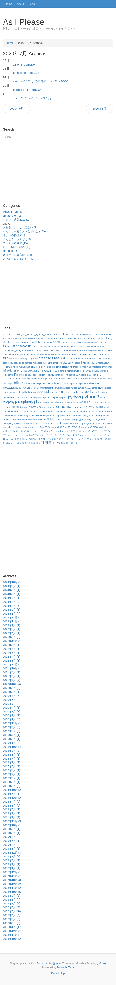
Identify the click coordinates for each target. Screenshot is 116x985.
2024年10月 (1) (12, 582)
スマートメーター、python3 (20, 435)
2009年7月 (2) (11, 836)
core (51, 350)
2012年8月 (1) (11, 809)
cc (104, 342)
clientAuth (89, 346)
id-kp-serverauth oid (45, 367)
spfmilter (61, 415)
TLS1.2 (36, 423)
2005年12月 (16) (13, 930)
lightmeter (59, 375)
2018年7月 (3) (11, 758)
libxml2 (50, 375)
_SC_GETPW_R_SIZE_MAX (35, 334)
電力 (68, 443)
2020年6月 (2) (11, 699)
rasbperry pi (10, 402)
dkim (33, 354)
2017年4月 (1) (11, 770)
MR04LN (24, 387)
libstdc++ (42, 375)
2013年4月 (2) (11, 801)
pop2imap (57, 398)
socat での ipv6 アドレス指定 (32, 98)
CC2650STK (23, 346)
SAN (40, 407)
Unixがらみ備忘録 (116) (17, 254)
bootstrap (24, 342)
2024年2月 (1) (11, 609)
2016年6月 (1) (11, 778)
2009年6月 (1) (11, 840)
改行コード (72, 439)
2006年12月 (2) (12, 883)
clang (80, 346)
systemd (28, 423)
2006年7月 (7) (11, 903)
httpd (15, 367)
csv (66, 350)
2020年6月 (17, 108)
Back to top (58, 973)
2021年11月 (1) (12, 664)
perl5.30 (32, 398)
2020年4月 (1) (11, 707)
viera (109, 423)
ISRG (97, 371)
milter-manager (33, 383)
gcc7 (16, 363)
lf (15, 374)
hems (85, 362)
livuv (89, 375)
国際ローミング (46, 439)
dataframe (98, 350)
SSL (80, 415)
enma (105, 354)
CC (107, 342)
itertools (104, 371)
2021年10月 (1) (12, 668)
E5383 (58, 354)
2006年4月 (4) (11, 915)
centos (35, 346)
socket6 (7, 415)
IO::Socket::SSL (29, 370)
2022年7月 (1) (11, 648)
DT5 (42, 354)
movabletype (91, 383)
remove (107, 402)
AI (77, 334)
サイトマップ (61, 431)
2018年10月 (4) (12, 746)
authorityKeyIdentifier (30, 338)
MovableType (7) (13, 211)
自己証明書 (30, 443)
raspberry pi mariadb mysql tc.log (54, 402)
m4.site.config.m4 (32, 379)
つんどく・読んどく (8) (17, 239)
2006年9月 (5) (11, 895)
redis (87, 402)
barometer (79, 338)
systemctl (18, 423)
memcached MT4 (103, 379)
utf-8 (104, 423)
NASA (88, 388)
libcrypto (20, 375)
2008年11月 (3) (12, 852)
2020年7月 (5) (11, 695)
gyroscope (75, 363)
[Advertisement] (58, 173)
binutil (101, 338)
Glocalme (47, 363)
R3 (103, 398)
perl (88, 392)
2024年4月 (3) (11, 601)
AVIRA (62, 338)
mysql (74, 388)
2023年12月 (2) (12, 617)
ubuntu (58, 423)
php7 (38, 398)
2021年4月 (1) (11, 672)
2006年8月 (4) (11, 899)
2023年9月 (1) (11, 625)
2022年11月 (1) (12, 641)
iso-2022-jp (88, 371)
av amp (54, 338)
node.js (12, 392)
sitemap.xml (65, 411)
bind (95, 338)
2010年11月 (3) (12, 821)
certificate (48, 346)
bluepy (109, 338)
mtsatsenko (48, 388)
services (18, 411)
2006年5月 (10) (12, 911)
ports (64, 398)
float (37, 358)
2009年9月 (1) (11, 833)
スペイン (82, 431)
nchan (94, 388)
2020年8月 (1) (11, 691)
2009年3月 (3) (11, 848)
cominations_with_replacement (18, 350)
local (94, 375)
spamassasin (37, 415)
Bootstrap (42, 963)
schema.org (49, 407)
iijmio (58, 367)
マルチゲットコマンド (95, 435)
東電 (97, 439)
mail (58, 379)
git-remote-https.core (32, 363)
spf (54, 415)
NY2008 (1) (10, 251)
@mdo (57, 963)
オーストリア (36, 431)
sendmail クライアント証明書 (88, 407)
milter (17, 382)
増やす (57, 439)
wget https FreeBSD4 (39, 427)
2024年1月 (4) (11, 613)
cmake (97, 346)
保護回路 (24, 439)
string (99, 415)
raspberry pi (27, 402)
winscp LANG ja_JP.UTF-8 (64, 427)
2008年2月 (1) (11, 864)
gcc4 (109, 358)
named (80, 388)
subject (106, 415)
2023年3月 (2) (11, 637)
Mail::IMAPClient (74, 379)
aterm (16, 338)
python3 (90, 396)
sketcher (83, 411)
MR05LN (35, 388)
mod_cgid (78, 383)
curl (71, 350)
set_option (28, 411)
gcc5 (5, 363)
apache (99, 334)
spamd (48, 415)
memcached (89, 379)
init (14, 371)
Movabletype (10, 387)
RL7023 (17, 407)
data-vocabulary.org (83, 350)
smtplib (91, 411)
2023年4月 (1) (11, 633)
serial (106, 407)
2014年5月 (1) (11, 793)
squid (68, 415)
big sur (89, 338)
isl (81, 371)
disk (28, 354)
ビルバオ (70, 435)
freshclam (91, 358)
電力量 (74, 443)
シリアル (73, 431)
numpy (32, 392)
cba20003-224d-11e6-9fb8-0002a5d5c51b (81, 342)
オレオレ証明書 (19, 431)
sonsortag (23, 415)
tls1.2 (43, 423)
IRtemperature (72, 371)
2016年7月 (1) (11, 774)
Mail (63, 379)
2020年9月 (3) (11, 688)
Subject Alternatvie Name (15, 419)
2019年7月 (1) (11, 735)
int (18, 371)
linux (67, 375)
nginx (5, 392)
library (28, 375)
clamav (67, 346)
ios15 (54, 371)
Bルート (40, 342)
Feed (32, 3)
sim (42, 411)
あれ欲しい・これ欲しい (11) (21, 227)
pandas (75, 392)
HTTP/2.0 (7, 367)
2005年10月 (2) (12, 938)
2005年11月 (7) (12, 934)
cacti (56, 342)
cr (62, 350)
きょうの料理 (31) (14, 235)
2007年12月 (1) (12, 872)
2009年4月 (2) (11, 844)
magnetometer (48, 379)
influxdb (7, 370)
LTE (99, 375)
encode (97, 354)
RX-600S (33, 407)
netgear (107, 388)
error (11, 358)
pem (82, 392)
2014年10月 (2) (12, 789)
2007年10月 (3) (12, 880)
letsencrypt (8, 375)
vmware (18, 427)
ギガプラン (49, 431)
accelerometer (66, 334)
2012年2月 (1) (11, 813)
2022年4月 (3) (11, 656)
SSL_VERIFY (89, 415)
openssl (43, 392)
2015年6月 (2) (11, 786)
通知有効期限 (58, 443)
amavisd (82, 334)
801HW (16, 334)
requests (7, 407)
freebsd (45, 358)
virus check (8, 427)
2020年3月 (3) (11, 711)
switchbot (32, 419)
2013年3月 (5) (11, 805)
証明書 (46, 443)
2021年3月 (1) (11, 676)
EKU (91, 354)
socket (108, 411)
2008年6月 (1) (11, 860)
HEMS (94, 363)
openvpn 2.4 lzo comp (60, 392)
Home (8, 3)
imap (65, 366)
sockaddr (100, 411)
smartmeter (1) (12, 215)
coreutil (57, 350)
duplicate (49, 354)
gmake (56, 363)
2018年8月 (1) (11, 754)
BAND (69, 338)
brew (32, 342)
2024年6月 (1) (11, 594)
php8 (44, 398)
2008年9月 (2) (11, 856)
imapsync (86, 367)
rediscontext (97, 402)
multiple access (62, 388)
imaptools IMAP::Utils (102, 367)
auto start (45, 338)
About (20, 3)
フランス (79, 435)
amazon (91, 334)
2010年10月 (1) (12, 825)
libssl (34, 375)
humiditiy (30, 367)
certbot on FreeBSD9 (27, 89)
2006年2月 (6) (11, 923)
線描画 (20, 443)
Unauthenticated (71, 423)
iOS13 (47, 370)
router (25, 407)
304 (10, 334)
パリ (56, 435)
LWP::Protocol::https (13, 379)
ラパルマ (14, 439)
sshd (74, 415)
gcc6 (10, 363)
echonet (78, 354)
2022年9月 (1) (11, 644)
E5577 (65, 354)
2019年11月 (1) (12, 723)
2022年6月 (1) (11, 652)
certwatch (58, 346)
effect (85, 354)
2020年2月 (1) (11, 715)
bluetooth (8, 342)
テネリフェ (40, 435)
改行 (64, 439)
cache (49, 342)
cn (102, 346)
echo (71, 354)
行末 (38, 443)
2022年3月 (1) (11, 660)
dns (37, 354)
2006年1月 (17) (12, 927)
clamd (74, 346)
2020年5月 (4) (11, 703)
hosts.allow (103, 363)
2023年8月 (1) (11, 629)
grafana (65, 362)
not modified (23, 392)
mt (41, 388)
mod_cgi (68, 383)
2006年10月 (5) (12, 891)
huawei (22, 367)
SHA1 (36, 411)
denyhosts (20, 354)
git (20, 363)
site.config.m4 (52, 411)
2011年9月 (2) (11, 817)
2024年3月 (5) (11, 605)
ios (41, 371)
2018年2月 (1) (11, 762)
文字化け (83, 438)
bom (17, 342)
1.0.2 (5, 334)
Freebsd (71, 358)
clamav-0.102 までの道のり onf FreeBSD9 (41, 81)
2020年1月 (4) (11, 719)
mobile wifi (57, 383)
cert (41, 346)
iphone (61, 371)
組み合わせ (11, 443)
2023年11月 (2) (12, 621)
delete (11, 354)
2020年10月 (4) (12, 684)
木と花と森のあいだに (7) (18, 258)
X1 (79, 427)
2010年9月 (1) (11, 829)
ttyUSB (49, 423)
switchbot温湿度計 (47, 419)
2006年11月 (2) (12, 887)
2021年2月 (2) (11, 680)
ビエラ (62, 435)
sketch (75, 411)
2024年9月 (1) (11, 586)
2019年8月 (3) (11, 731)
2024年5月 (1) (11, 597)
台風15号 (33, 439)
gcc (105, 358)
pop (49, 398)
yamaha (85, 427)
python (74, 397)
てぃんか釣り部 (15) (15, 243)
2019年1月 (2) (11, 742)
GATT (100, 358)
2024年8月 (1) (11, 590)
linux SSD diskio (78, 375)
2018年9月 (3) (11, 750)
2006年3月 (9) (11, 919)
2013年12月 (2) (12, 797)
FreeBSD (59, 358)
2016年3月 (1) (11, 782)
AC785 (53, 334)
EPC (6, 358)
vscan (26, 427)
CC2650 (9, 346)
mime (46, 383)
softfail (14, 415)
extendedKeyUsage (24, 358)
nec (100, 387)
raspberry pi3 (76, 402)
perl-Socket (21, 398)
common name (41, 350)
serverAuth (8, 411)
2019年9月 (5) (11, 727)
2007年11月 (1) (12, 876)
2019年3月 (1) (11, 739)
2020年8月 (99, 108)
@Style (101, 963)
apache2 (108, 334)
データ (49, 435)
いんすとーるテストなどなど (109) (24, 231)
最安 (92, 439)
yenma (94, 427)
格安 (102, 439)
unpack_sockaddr (88, 423)
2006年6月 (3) (11, 907)
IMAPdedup (75, 367)
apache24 (7, 338)
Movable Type (65, 967)
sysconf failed (63, 419)
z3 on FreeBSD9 (24, 64)
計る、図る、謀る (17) (16, 247)
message (7, 383)
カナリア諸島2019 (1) (16, 219)
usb (99, 423)
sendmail (64, 406)
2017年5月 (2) (11, 766)
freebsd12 (81, 358)
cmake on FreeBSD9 (26, 72)
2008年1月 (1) (11, 868)
